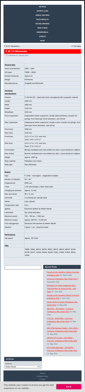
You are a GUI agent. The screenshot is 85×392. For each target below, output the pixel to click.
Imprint (42, 373)
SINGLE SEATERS (42, 15)
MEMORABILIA (42, 32)
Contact (42, 379)
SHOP (42, 41)
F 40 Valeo (77, 46)
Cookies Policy (42, 376)
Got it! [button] (69, 387)
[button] (30, 388)
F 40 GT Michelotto (11, 46)
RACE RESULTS (42, 19)
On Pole (42, 7)
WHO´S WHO (42, 28)
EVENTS (42, 36)
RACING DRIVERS (42, 24)
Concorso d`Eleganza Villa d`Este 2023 (62, 279)
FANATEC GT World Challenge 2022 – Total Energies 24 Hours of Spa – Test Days (61, 289)
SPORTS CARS (42, 11)
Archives (8, 364)
